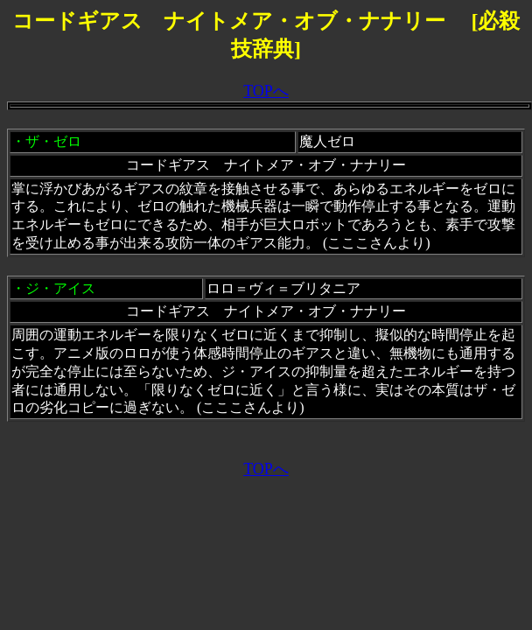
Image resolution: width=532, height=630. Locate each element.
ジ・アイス (60, 288)
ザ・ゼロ (53, 141)
